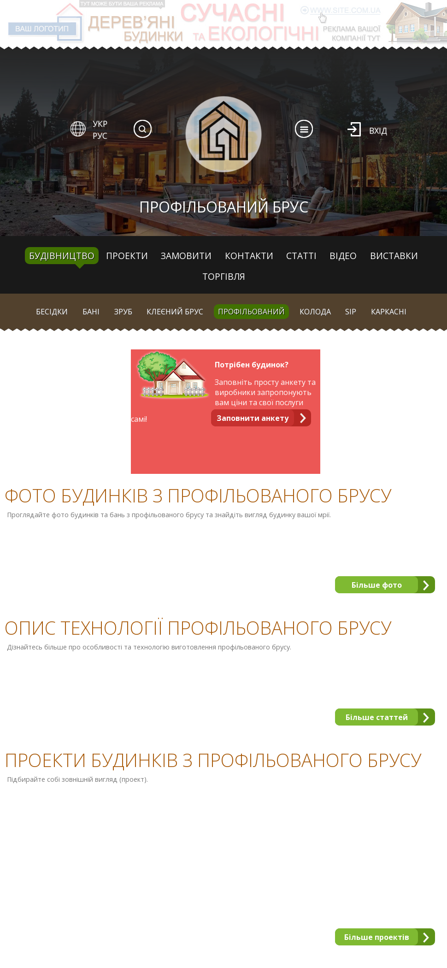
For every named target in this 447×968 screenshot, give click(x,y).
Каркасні (388, 312)
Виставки (394, 255)
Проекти (127, 255)
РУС (100, 135)
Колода (315, 312)
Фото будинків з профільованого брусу (198, 495)
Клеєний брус (175, 312)
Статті (301, 255)
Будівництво (61, 255)
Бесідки (52, 312)
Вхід (378, 130)
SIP (350, 312)
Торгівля (223, 276)
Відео (343, 255)
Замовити (186, 255)
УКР (100, 123)
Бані (91, 312)
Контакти (249, 255)
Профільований (251, 312)
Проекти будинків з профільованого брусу (213, 760)
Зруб (123, 312)
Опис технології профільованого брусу (198, 627)
